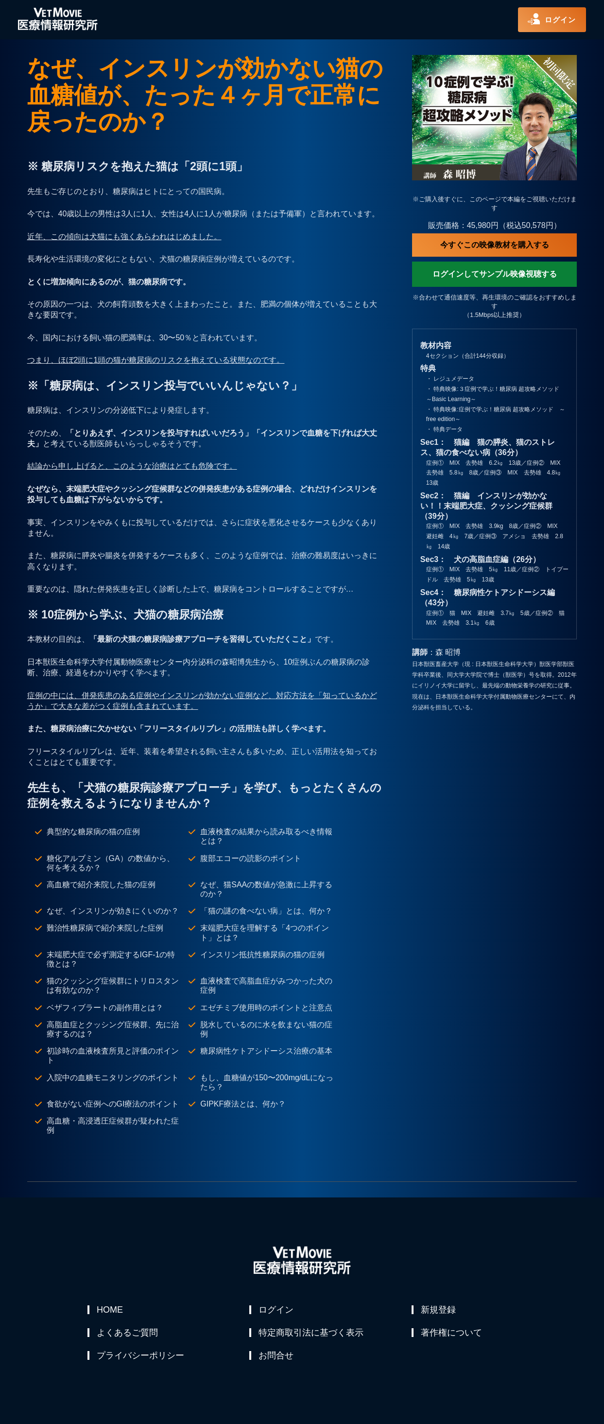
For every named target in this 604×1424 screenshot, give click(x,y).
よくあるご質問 (127, 1333)
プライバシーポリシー (141, 1356)
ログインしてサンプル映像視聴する (494, 274)
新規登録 (438, 1309)
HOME (110, 1309)
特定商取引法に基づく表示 (311, 1333)
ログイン (276, 1309)
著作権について (452, 1333)
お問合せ (276, 1356)
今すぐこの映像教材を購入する (494, 245)
